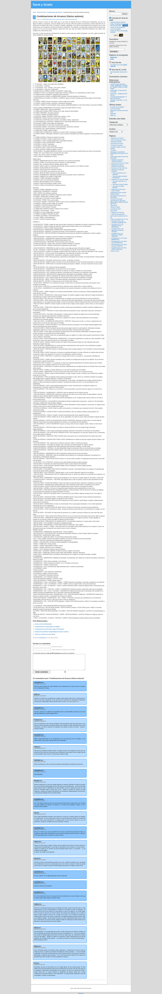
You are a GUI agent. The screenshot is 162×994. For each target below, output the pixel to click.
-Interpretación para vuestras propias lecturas (118, 193)
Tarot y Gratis (42, 4)
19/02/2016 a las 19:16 (40, 736)
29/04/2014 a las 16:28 (40, 814)
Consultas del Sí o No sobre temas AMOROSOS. (119, 242)
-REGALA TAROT (115, 207)
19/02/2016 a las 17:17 (40, 748)
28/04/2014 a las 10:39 (40, 947)
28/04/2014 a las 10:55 (40, 929)
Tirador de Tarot (114, 251)
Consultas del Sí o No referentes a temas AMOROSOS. (117, 225)
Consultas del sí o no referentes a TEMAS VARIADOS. (117, 235)
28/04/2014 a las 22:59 (40, 859)
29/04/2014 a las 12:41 (40, 829)
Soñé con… (113, 115)
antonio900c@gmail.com (73, 701)
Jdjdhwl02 (113, 113)
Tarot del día (113, 210)
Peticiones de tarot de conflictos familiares (117, 160)
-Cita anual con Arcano (116, 143)
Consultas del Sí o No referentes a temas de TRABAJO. (117, 230)
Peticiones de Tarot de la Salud (119, 163)
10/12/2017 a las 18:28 (40, 695)
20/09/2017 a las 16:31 (40, 721)
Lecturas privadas (115, 109)
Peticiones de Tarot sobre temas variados (118, 190)
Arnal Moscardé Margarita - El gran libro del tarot (118, 97)
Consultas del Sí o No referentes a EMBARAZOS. (118, 221)
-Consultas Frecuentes (116, 145)
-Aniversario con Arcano (116, 138)
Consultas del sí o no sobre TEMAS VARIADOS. (118, 248)
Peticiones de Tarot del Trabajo (119, 179)
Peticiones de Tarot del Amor (119, 168)
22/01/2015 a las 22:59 (40, 761)
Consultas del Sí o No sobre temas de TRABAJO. (119, 245)
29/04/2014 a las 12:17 (40, 842)
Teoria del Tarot (41, 12)
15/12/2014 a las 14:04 (40, 771)
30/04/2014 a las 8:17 (39, 800)
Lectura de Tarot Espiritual (117, 27)
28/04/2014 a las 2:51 (39, 964)
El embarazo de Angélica (117, 107)
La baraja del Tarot (115, 209)
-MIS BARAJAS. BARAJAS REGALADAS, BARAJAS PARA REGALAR (119, 202)
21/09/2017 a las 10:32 (40, 709)
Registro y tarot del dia (117, 212)
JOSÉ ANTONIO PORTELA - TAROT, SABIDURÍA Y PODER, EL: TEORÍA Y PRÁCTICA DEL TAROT (119, 86)
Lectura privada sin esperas (118, 22)
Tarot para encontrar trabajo (120, 184)
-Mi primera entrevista (116, 199)
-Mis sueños (113, 205)
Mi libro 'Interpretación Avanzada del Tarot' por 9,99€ (119, 24)
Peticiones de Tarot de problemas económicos (117, 165)
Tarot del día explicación (118, 214)
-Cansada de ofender (116, 141)
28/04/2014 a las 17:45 (40, 873)
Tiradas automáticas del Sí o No (119, 219)
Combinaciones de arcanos (54, 12)
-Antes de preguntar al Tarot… (118, 140)
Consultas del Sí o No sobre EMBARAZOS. (119, 238)
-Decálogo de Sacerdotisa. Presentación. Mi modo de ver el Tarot (119, 153)
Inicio (34, 12)
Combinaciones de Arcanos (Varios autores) (60, 16)
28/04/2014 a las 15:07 (40, 905)
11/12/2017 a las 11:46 (40, 683)
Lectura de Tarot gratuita (71, 19)
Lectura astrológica (115, 29)
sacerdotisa (42, 637)
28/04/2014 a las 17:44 (40, 893)
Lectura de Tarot (60, 19)
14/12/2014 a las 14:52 (40, 782)
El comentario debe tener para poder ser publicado (53, 653)
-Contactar (113, 150)
